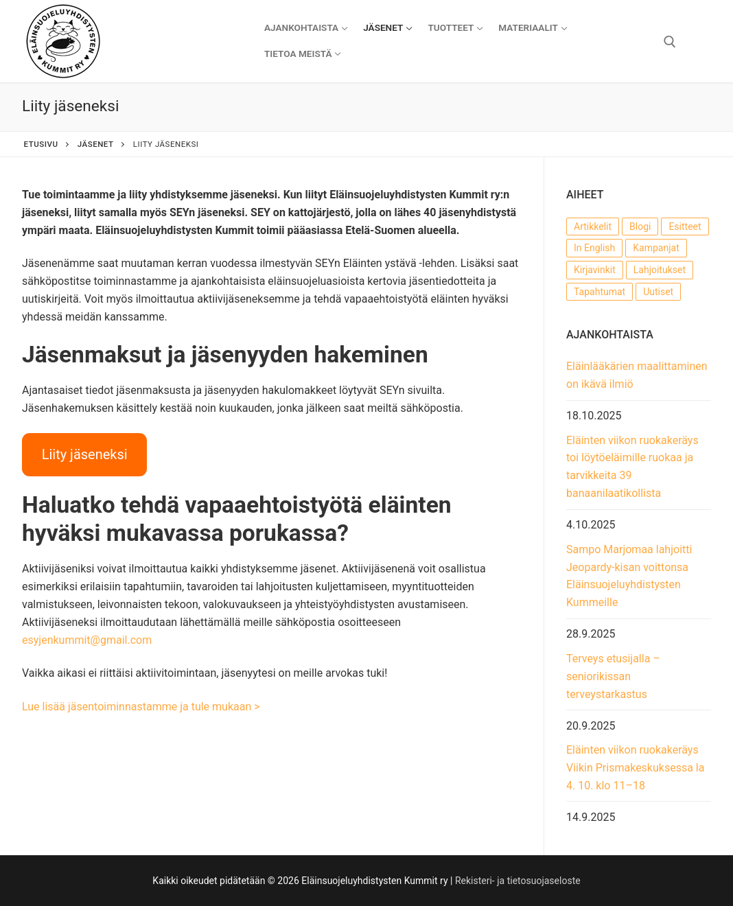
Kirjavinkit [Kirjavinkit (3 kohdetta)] (595, 269)
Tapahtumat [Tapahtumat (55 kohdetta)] (599, 291)
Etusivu (41, 144)
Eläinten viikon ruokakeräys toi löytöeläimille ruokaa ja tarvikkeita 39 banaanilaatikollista (632, 467)
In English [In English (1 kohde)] (594, 247)
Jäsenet (96, 144)
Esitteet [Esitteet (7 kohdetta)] (684, 226)
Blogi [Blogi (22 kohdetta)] (640, 226)
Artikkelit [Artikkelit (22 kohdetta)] (593, 226)
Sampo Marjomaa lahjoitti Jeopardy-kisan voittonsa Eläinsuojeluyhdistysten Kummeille (629, 576)
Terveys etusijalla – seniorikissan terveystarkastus (613, 676)
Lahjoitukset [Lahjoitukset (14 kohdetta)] (659, 269)
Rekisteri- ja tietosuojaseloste (518, 880)
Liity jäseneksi (85, 454)
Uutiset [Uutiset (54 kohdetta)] (658, 291)
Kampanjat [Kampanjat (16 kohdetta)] (656, 247)
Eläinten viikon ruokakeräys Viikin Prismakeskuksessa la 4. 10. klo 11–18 (635, 767)
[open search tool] (670, 42)
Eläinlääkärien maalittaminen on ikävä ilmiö (637, 375)
